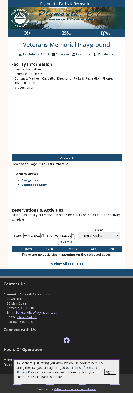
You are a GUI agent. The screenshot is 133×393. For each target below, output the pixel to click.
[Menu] (105, 33)
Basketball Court (34, 185)
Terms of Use (81, 368)
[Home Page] (27, 33)
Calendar (62, 54)
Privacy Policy (26, 372)
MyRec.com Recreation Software (75, 389)
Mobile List (106, 54)
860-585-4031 (27, 317)
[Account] (66, 33)
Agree (110, 372)
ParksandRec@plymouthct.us (36, 312)
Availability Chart (34, 54)
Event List (84, 54)
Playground (30, 180)
